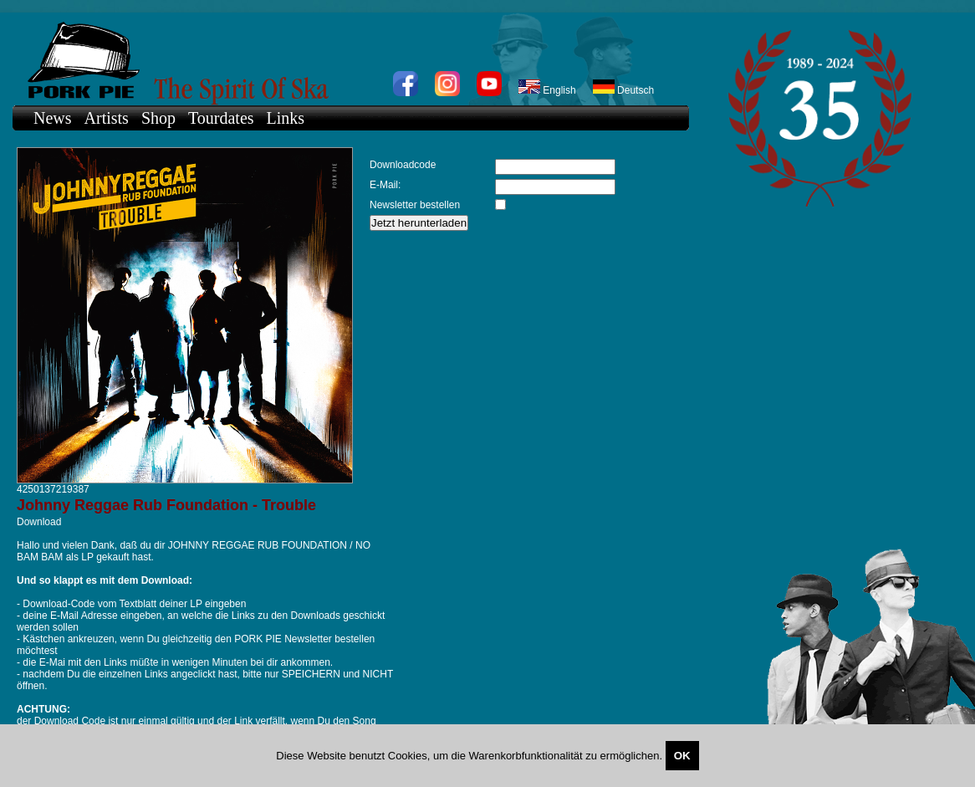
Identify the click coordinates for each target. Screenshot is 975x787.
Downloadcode (403, 165)
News (52, 118)
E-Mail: (385, 185)
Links (286, 118)
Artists (106, 118)
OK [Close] (682, 755)
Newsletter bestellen (415, 205)
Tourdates (221, 118)
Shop (158, 118)
